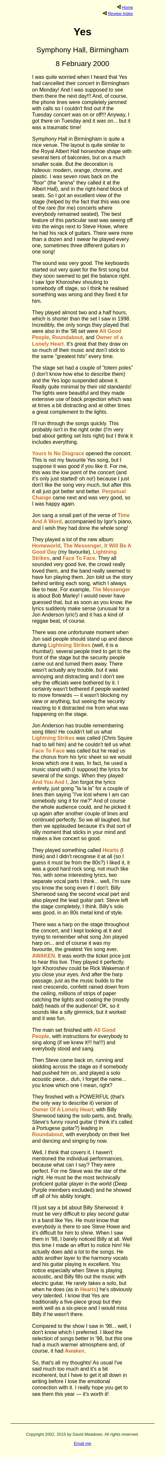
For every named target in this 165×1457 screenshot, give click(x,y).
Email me (82, 1443)
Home (127, 7)
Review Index (120, 13)
